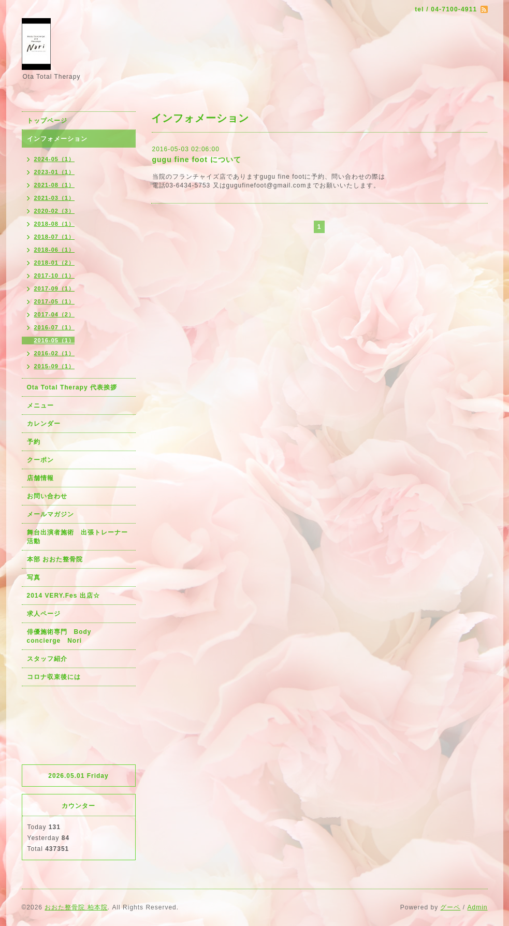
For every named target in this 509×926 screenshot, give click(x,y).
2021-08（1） (54, 185)
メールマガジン (50, 514)
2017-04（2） (54, 314)
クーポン (40, 460)
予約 (33, 441)
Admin (477, 907)
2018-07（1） (54, 237)
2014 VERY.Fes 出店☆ (63, 595)
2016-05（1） (54, 340)
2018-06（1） (54, 250)
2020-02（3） (54, 211)
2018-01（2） (54, 262)
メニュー (40, 405)
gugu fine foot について (196, 159)
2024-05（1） (54, 159)
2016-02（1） (54, 353)
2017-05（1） (54, 301)
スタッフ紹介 (47, 658)
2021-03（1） (54, 198)
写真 (33, 577)
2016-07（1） (54, 327)
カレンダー (44, 423)
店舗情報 (40, 478)
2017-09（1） (54, 288)
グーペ (450, 907)
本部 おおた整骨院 (55, 559)
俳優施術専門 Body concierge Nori (62, 636)
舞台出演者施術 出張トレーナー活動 (77, 537)
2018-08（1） (54, 224)
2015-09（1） (54, 366)
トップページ (47, 120)
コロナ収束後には (54, 677)
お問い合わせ (47, 496)
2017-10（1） (54, 275)
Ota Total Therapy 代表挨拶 (72, 387)
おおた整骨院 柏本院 (76, 907)
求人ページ (44, 613)
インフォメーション (57, 138)
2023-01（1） (54, 172)
